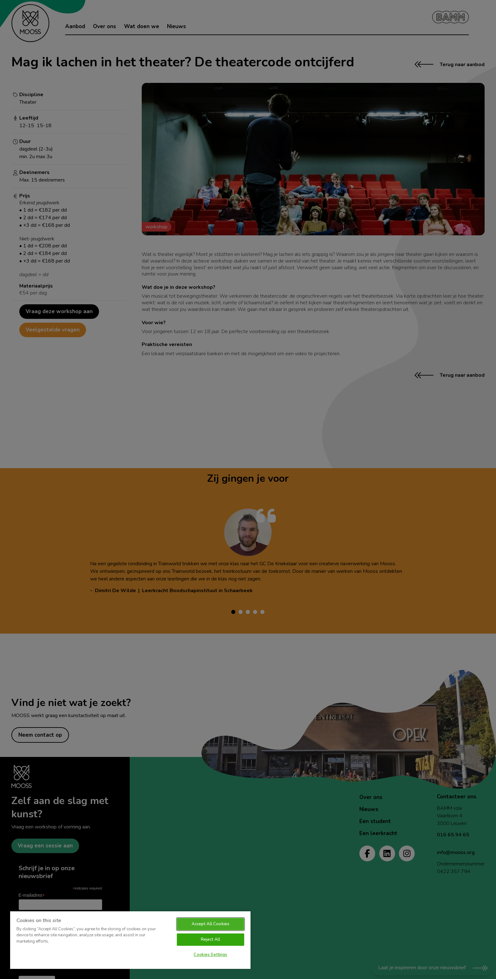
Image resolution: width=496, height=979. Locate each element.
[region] (130, 940)
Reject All (210, 939)
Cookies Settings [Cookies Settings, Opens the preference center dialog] (210, 954)
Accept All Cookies (210, 924)
